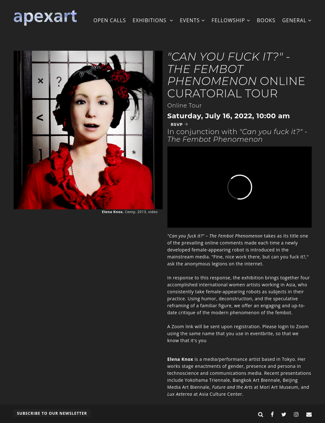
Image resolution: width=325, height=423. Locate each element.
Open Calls (109, 20)
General (297, 20)
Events (192, 20)
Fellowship (230, 20)
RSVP (179, 124)
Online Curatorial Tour (236, 75)
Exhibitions (153, 20)
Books (266, 20)
